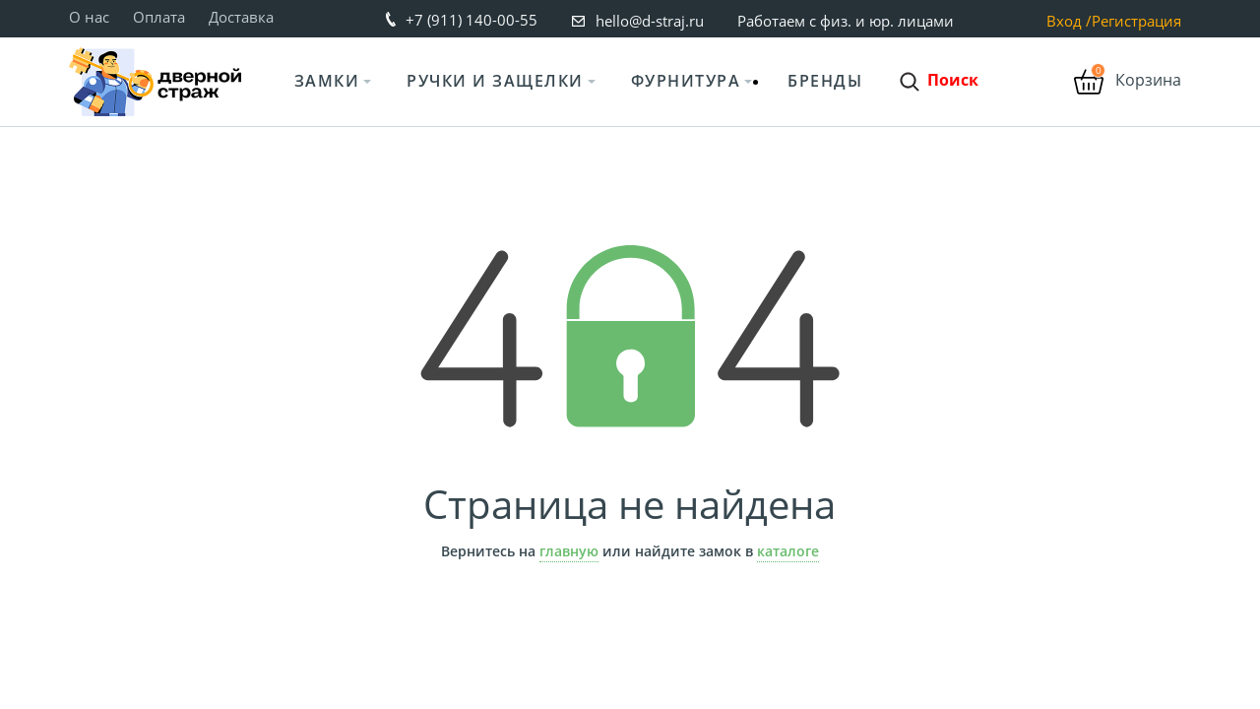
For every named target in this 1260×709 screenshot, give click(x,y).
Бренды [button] (825, 81)
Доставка (241, 17)
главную (568, 551)
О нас (89, 17)
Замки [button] (327, 81)
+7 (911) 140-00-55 (471, 20)
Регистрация (1136, 21)
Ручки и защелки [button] (495, 81)
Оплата (159, 17)
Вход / (1069, 21)
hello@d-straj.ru (650, 21)
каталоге (788, 551)
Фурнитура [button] (686, 81)
